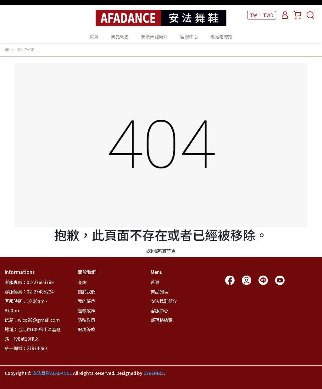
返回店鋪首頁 (161, 251)
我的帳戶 (86, 301)
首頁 (94, 36)
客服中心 (189, 36)
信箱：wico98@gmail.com (32, 320)
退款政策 (86, 310)
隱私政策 (86, 320)
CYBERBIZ (153, 373)
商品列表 (159, 291)
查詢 (82, 282)
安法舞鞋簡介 (154, 36)
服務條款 (86, 329)
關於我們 (86, 291)
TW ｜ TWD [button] (261, 15)
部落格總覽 (221, 36)
